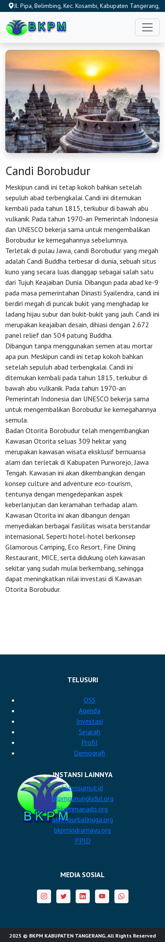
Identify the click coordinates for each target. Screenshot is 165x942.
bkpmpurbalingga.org (82, 819)
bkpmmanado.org (82, 808)
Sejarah (89, 731)
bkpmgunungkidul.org (83, 798)
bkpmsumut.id (82, 787)
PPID (83, 840)
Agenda (89, 710)
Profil (89, 742)
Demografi (89, 752)
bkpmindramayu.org (82, 830)
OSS (89, 699)
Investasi (89, 721)
